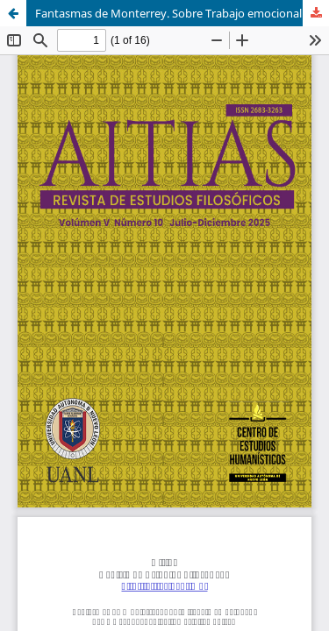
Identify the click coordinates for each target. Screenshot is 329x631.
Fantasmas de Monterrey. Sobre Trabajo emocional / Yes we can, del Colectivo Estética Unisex (182, 13)
